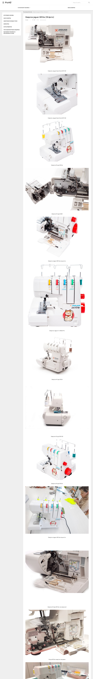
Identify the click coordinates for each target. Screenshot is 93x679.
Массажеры (7, 18)
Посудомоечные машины (12, 29)
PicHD (8, 2)
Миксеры (6, 24)
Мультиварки (8, 26)
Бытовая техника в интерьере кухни (9, 32)
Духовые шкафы (9, 15)
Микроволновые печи (10, 21)
